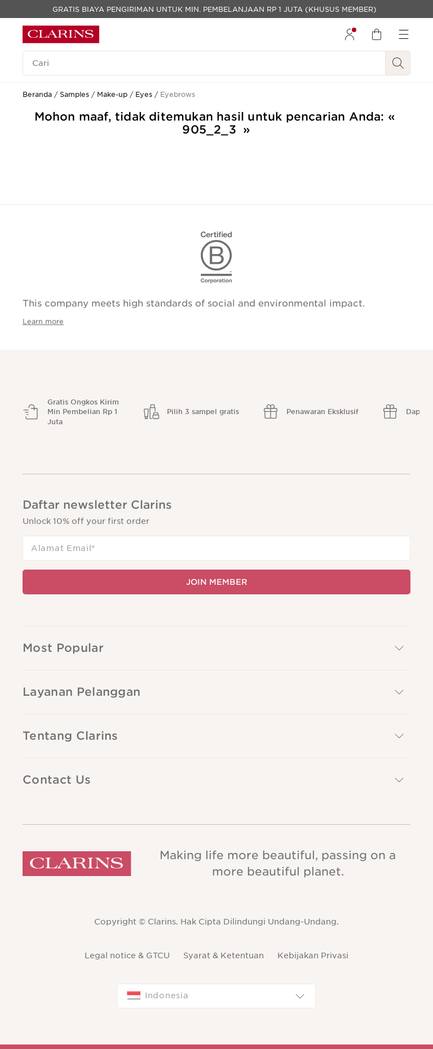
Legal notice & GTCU (127, 955)
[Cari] (204, 63)
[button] (216, 648)
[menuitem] (349, 34)
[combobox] (216, 996)
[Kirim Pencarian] (398, 63)
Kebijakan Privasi (312, 955)
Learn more (43, 321)
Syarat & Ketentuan (223, 955)
